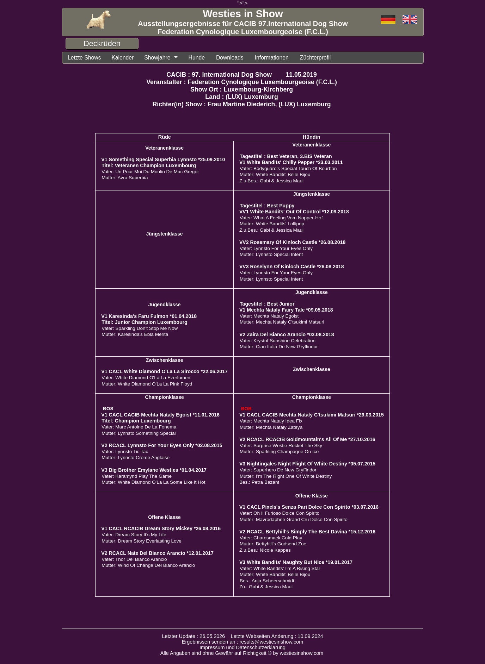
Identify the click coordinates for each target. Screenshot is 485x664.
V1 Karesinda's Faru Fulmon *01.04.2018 (149, 316)
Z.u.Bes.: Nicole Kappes (265, 550)
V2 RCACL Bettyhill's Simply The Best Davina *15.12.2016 (307, 531)
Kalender (122, 58)
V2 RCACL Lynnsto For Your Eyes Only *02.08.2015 (161, 445)
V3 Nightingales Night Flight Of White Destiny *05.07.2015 (307, 463)
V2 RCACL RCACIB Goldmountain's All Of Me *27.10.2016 (307, 439)
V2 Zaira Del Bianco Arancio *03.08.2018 (286, 334)
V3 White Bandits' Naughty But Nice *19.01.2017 (295, 562)
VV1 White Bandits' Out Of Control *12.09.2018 (294, 211)
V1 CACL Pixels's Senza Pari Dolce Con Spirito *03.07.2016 (309, 507)
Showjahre (157, 58)
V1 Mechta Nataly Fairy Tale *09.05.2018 (286, 310)
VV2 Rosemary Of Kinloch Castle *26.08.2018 (292, 242)
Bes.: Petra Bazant (259, 482)
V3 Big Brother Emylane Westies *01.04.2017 (154, 470)
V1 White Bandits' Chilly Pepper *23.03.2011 (291, 162)
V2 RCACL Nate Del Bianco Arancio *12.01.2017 (157, 553)
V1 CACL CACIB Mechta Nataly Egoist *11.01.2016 (160, 415)
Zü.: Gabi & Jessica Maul (266, 586)
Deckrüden (102, 43)
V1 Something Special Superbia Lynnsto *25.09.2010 (163, 159)
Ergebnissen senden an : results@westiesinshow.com (242, 642)
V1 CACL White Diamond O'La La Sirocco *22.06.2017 (164, 371)
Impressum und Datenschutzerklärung (242, 647)
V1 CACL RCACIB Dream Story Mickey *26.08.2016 (161, 528)
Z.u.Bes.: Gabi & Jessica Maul (271, 180)
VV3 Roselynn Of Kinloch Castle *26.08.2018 (291, 266)
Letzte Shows (84, 58)
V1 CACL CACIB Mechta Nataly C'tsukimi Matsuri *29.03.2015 (311, 415)
